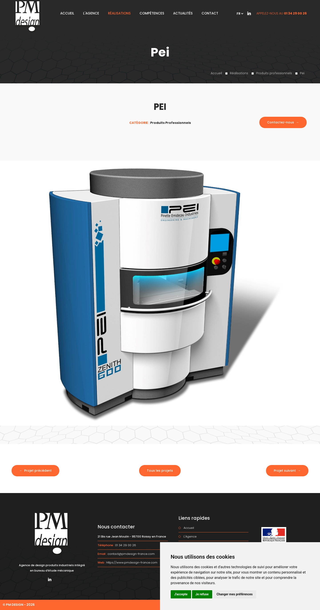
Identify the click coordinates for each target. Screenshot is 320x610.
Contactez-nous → (283, 122)
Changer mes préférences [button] (235, 594)
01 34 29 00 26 (295, 13)
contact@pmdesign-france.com (131, 554)
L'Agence (91, 13)
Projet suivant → (287, 470)
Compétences (152, 13)
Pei (302, 73)
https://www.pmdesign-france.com (131, 562)
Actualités (183, 13)
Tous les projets (160, 470)
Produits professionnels (274, 73)
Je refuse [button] (202, 594)
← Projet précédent (35, 470)
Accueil (216, 73)
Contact (210, 13)
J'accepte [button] (181, 594)
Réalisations (239, 73)
